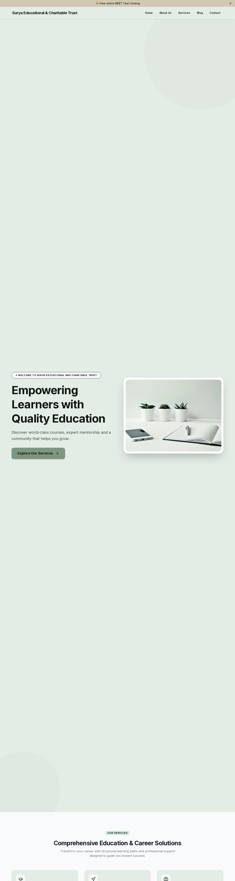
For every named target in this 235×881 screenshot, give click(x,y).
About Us (165, 12)
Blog (200, 12)
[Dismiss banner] (230, 3)
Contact (215, 12)
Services (184, 12)
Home (149, 12)
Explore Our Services (38, 453)
